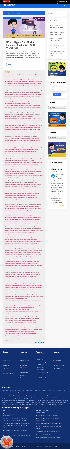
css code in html (23, 88)
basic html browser (23, 77)
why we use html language (9, 338)
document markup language (13, 96)
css (11, 88)
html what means (32, 202)
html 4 (21, 123)
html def (6, 142)
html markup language (8, 175)
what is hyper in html (31, 291)
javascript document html (9, 228)
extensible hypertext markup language (24, 101)
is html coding (30, 226)
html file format (14, 151)
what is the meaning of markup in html (22, 309)
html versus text (32, 199)
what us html (7, 318)
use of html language (22, 252)
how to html (39, 118)
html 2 (14, 123)
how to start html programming (36, 120)
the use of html (7, 250)
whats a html (12, 318)
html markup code (23, 173)
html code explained (15, 131)
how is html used (30, 116)
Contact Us (6, 365)
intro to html (7, 223)
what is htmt (25, 291)
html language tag (24, 171)
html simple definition (33, 186)
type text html (30, 250)
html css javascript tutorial (15, 138)
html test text (27, 191)
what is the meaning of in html (10, 309)
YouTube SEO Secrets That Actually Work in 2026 (55, 39)
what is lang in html (30, 292)
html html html (29, 156)
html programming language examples (23, 184)
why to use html (33, 335)
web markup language (36, 252)
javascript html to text (27, 228)
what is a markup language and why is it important (13, 272)
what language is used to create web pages (12, 316)
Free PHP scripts (57, 360)
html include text (14, 160)
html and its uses (37, 127)
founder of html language (36, 107)
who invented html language (35, 327)
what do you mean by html (18, 256)
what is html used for (22, 287)
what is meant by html (15, 296)
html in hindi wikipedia (34, 158)
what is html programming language (27, 285)
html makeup (7, 173)
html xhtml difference (32, 204)
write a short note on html (29, 338)
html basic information (24, 129)
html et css (6, 149)
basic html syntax (25, 81)
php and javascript (13, 239)
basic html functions (30, 79)
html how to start (19, 156)
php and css (7, 239)
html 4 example (25, 123)
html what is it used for (24, 202)
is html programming (37, 226)
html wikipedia (7, 204)
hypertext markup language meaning (11, 217)
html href (24, 156)
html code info (29, 131)
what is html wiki (23, 289)
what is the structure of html (21, 313)
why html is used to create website (10, 335)
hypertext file (31, 208)
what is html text (7, 287)
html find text (33, 151)
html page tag (13, 184)
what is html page (8, 285)
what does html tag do (38, 265)
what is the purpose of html (36, 311)
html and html (22, 127)
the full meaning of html (24, 248)
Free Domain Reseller (58, 365)
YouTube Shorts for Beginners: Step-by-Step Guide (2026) (56, 33)
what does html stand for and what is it (32, 263)
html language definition (9, 169)
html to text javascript (8, 197)
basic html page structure (9, 81)
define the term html (29, 92)
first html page (7, 107)
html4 (10, 206)
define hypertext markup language (19, 92)
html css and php (34, 136)
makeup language (24, 232)
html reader (39, 184)
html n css (18, 180)
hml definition (26, 114)
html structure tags (35, 188)
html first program (8, 153)
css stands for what (22, 90)
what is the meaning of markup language (11, 311)
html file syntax (27, 151)
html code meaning (36, 131)
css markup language (8, 90)
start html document (17, 245)
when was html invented (9, 324)
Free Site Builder (57, 358)
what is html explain (27, 281)
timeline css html (14, 250)
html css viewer (19, 140)
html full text (12, 156)
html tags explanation (16, 191)
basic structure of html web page (10, 85)
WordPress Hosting (41, 362)
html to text (33, 195)
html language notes (37, 169)
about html (27, 74)
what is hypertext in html (9, 292)
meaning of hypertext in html (28, 237)
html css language (24, 138)
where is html (33, 324)
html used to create (29, 197)
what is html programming (16, 285)
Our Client (5, 368)
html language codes (23, 167)
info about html (37, 219)
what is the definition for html (26, 300)
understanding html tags (9, 252)
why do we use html (34, 329)
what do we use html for (9, 256)
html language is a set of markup (19, 169)
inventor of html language (9, 224)
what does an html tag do (9, 259)
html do (12, 145)
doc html (6, 96)
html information (25, 160)
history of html (32, 112)
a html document (7, 74)
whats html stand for (14, 320)
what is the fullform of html (25, 303)
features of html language (23, 105)
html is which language (23, 164)
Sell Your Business (8, 373)
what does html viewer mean (28, 267)
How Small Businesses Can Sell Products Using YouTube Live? (57, 46)
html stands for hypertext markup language (18, 188)
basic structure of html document (23, 83)
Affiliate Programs (24, 360)
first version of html (13, 107)
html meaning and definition (23, 177)
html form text (24, 153)
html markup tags (39, 175)
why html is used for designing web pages (29, 333)
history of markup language (18, 114)
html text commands (38, 191)
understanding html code (37, 250)
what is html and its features (22, 276)
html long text (38, 171)
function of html (26, 112)
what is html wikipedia (31, 289)
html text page (7, 195)
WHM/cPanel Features (58, 363)
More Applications (41, 377)
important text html (25, 219)
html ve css (35, 197)
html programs (33, 184)
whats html (23, 318)
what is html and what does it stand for (11, 278)
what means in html (23, 316)
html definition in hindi (35, 142)
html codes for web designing (10, 134)
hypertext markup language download (24, 213)
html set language (14, 186)
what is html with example (9, 291)
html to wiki (15, 197)
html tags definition (8, 191)
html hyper (40, 156)
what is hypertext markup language (20, 292)
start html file (23, 245)
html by (34, 129)
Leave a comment (39, 342)
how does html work (16, 116)
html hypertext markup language (15, 158)
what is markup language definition (20, 294)
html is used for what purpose (37, 162)
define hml (33, 90)
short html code (32, 241)
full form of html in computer (24, 109)
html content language (8, 136)
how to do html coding (21, 118)
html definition (18, 142)
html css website (26, 140)
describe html (12, 94)
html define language (11, 142)
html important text (25, 158)
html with (20, 204)
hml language (32, 114)
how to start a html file (8, 120)
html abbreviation (8, 125)
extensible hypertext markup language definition (13, 103)
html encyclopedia (39, 147)
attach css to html (8, 77)
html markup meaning (32, 175)
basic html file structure (22, 79)
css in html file (36, 88)
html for (13, 153)
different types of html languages (21, 94)
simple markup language (34, 243)
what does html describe (24, 259)
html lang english (30, 166)
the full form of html (16, 248)
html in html (40, 158)
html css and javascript (26, 136)
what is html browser (22, 278)
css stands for (15, 90)
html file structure (21, 151)
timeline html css (21, 250)
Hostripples (30, 446)
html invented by (16, 162)
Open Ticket (23, 375)
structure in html (30, 245)
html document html (35, 145)
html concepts (36, 134)
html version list (7, 199)
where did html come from (18, 324)
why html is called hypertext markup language (12, 331)
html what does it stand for (9, 202)
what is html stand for (38, 285)
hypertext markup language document (11, 213)
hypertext (26, 208)
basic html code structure (32, 77)
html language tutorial (31, 171)
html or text (38, 180)
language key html (26, 230)
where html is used (27, 324)
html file (36, 149)
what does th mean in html (21, 270)
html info (19, 160)
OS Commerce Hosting (42, 372)
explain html (7, 98)
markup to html (19, 237)
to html (25, 250)
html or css (28, 180)
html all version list (24, 125)
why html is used (18, 333)
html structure (28, 188)
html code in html (23, 131)
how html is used (24, 116)
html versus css (26, 199)
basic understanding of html (21, 85)
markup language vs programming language (12, 235)
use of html (16, 252)
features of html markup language (34, 105)
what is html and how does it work (10, 276)
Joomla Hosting (40, 359)
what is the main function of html (24, 305)
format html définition (27, 107)
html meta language (8, 180)
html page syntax (7, 184)
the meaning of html (36, 248)
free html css (7, 109)
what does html (16, 259)
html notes (23, 180)
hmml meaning (37, 114)
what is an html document (27, 272)
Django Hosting (40, 369)
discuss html (40, 94)
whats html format (35, 318)
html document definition (26, 145)
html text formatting (28, 193)
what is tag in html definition (9, 298)
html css (19, 136)
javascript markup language (36, 228)
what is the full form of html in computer (11, 302)
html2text (6, 206)
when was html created (22, 322)
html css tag (37, 138)
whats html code (28, 318)
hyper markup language (20, 208)
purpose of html (27, 239)
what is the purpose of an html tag (25, 311)
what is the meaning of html (36, 305)
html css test (7, 140)
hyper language (12, 208)
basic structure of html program (35, 83)
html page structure (23, 182)
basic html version (38, 81)
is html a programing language (10, 226)
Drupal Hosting (40, 367)
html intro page (31, 160)
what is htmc (27, 274)
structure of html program (38, 245)
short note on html (39, 241)
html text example (21, 193)
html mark (11, 173)
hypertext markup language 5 (27, 210)
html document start (17, 147)
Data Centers (6, 360)
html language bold (16, 167)
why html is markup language (10, 333)
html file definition (8, 151)
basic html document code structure (11, 79)
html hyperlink (7, 158)
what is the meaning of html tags (10, 307)
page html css (36, 237)
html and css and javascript (14, 127)
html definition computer (26, 142)
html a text (38, 123)
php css (18, 239)
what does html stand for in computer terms (12, 265)
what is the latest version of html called (11, 305)
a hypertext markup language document (18, 74)
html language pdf (8, 171)
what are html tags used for (17, 254)
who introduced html (8, 327)
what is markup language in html (32, 294)
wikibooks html (22, 338)
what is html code (30, 278)
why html (40, 329)
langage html (7, 230)
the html (30, 248)
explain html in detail (13, 98)
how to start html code (26, 120)
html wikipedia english (14, 204)
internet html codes (35, 221)
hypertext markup (8, 210)
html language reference (16, 171)
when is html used (8, 322)
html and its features (29, 127)
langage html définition (14, 230)
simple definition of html (16, 243)
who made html (17, 329)
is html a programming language (21, 226)
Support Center (24, 372)
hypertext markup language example (11, 215)
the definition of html (8, 248)
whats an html (17, 318)
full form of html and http (14, 109)
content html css (7, 88)
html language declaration (32, 167)
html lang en (24, 166)
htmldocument (20, 206)
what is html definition (8, 281)
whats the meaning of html (24, 320)
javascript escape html (18, 228)
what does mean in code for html (10, 270)
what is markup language (9, 294)
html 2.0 (17, 123)
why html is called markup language (27, 331)
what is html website (15, 289)
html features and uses (30, 149)
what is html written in (18, 291)
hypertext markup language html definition (25, 215)
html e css (33, 147)
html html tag (35, 156)
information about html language (10, 221)
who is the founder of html (9, 329)
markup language (31, 232)
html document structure (26, 147)
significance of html (8, 243)
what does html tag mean (9, 267)
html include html (8, 160)
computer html (36, 85)
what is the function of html (35, 303)
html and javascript (8, 129)
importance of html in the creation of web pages (13, 219)
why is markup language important (23, 335)
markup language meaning (29, 234)
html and (40, 125)
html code (38, 129)
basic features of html (15, 77)
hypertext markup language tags (35, 217)
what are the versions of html (28, 254)
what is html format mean (16, 283)
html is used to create (14, 164)
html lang (19, 166)
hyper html (36, 206)
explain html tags (21, 98)
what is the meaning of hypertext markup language (25, 307)
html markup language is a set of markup (20, 175)
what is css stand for (16, 274)
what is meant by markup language (37, 296)
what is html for (34, 281)
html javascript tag (14, 166)
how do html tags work (8, 116)
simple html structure (25, 243)
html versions (20, 199)
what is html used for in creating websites (34, 287)
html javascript (7, 166)
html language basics (8, 167)
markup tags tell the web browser (10, 237)
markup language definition (9, 234)
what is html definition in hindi (18, 281)
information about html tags (21, 221)
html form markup (18, 153)
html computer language (29, 134)
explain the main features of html (10, 99)
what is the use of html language (32, 313)
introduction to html (13, 223)
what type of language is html (33, 316)
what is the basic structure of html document (12, 300)
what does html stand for (20, 263)
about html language (33, 74)
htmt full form (26, 206)
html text (32, 191)
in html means (31, 219)
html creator (15, 136)
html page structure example (32, 182)
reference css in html (8, 241)
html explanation (23, 149)
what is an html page (8, 274)
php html (21, 239)
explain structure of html (29, 98)
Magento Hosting (41, 364)
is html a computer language (29, 224)
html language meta (29, 169)
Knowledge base (24, 377)
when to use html (15, 322)
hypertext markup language (16, 210)
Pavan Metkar (17, 18)
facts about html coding (26, 103)
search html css (21, 241)
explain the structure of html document (34, 99)
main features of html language (15, 232)
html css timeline (13, 140)
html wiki (37, 202)
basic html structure (17, 81)
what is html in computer (33, 283)
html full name (7, 156)
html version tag (14, 199)
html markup (16, 173)
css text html (28, 90)
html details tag (7, 145)
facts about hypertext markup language (11, 105)
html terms (22, 191)
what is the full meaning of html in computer (12, 303)
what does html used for (18, 267)
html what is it (17, 202)
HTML (11, 123)
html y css (39, 204)
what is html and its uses (32, 276)
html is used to (7, 164)
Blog (21, 358)
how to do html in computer (31, 118)
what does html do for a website (10, 261)
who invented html (15, 327)
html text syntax (13, 195)
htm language (7, 123)
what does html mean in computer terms (32, 261)
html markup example (30, 173)
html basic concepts (15, 129)
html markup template (8, 177)
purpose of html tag (33, 239)
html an (37, 125)
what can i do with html (38, 254)
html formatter (30, 153)
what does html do (32, 259)
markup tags (32, 235)
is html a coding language (18, 224)
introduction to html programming (23, 223)
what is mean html (8, 296)
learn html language (39, 230)
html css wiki (32, 140)
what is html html (25, 283)
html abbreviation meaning (16, 125)
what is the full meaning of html (24, 302)
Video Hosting (40, 374)
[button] (9, 4)
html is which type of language (33, 164)
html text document (13, 193)
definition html (7, 94)
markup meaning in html (24, 235)
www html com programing (9, 340)
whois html (28, 329)
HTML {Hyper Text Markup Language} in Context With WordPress (20, 45)
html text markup (36, 193)
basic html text (31, 81)
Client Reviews (7, 363)
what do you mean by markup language (30, 256)
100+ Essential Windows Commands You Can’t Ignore (56, 26)
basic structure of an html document (11, 83)
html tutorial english (21, 197)
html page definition (8, 182)
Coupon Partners (7, 370)
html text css (7, 193)
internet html (29, 221)
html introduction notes (9, 162)
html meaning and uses (33, 177)
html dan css (37, 140)
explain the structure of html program (11, 101)
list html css (7, 232)
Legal (21, 370)
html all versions (32, 125)
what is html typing (14, 287)
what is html (38, 274)
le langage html (32, 230)
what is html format (8, 283)
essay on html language (36, 96)
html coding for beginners (19, 134)
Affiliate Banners (24, 363)
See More (10, 64)
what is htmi (33, 274)
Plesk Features (56, 368)
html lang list (36, 166)
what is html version (8, 289)
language (20, 230)
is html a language (37, 224)
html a (34, 123)
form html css (20, 107)
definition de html (36, 92)
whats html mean (7, 320)
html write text (25, 204)
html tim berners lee (26, 195)
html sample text (7, 186)
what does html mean (20, 261)
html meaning (15, 177)
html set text (20, 186)
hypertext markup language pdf (23, 217)
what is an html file (35, 272)
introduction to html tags (34, 223)
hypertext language (38, 208)
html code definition (8, 131)
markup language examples (19, 234)
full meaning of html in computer (10, 112)
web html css (29, 252)
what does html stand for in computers (27, 265)
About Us (5, 358)
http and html (31, 206)
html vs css (38, 199)
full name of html (19, 112)
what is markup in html (38, 292)
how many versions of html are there (11, 118)
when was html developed (31, 322)
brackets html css (30, 85)
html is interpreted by (27, 162)
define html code (39, 90)
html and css (7, 127)
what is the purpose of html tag (10, 313)
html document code (17, 145)
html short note (26, 186)
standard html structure (9, 245)
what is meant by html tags (25, 296)
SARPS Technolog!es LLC (46, 446)
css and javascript (16, 88)
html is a (21, 162)
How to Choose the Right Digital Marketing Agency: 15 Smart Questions (57, 53)
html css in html (7, 138)
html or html (33, 180)
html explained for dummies (14, 149)
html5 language (14, 206)
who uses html (23, 329)
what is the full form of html (36, 300)
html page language (15, 182)
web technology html (8, 254)
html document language (9, 147)
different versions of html (32, 94)
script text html (15, 241)
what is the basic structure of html (21, 298)
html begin (30, 129)
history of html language (9, 114)
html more (14, 180)
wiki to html (16, 338)
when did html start (32, 320)
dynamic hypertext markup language (25, 96)
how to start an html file (17, 120)
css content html (30, 88)
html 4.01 (30, 123)
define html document (8, 92)
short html (27, 241)
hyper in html (7, 208)
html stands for (7, 188)
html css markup (31, 138)
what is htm (23, 274)
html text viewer (20, 195)
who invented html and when (24, 327)
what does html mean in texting (10, 263)
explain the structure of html (22, 99)
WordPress (7, 72)
